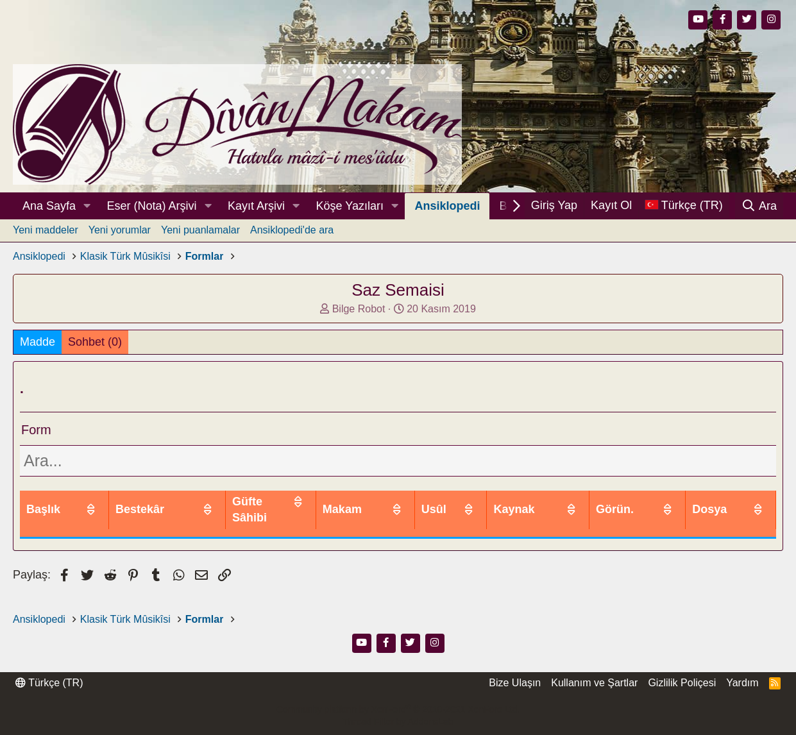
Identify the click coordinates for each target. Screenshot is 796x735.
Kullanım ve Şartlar (594, 682)
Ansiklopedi (447, 205)
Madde (37, 341)
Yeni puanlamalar (200, 229)
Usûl (504, 501)
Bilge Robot (358, 308)
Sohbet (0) (95, 341)
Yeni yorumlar (120, 229)
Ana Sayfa (49, 205)
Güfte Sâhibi (337, 501)
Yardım (742, 682)
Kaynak (574, 501)
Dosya (726, 501)
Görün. (653, 501)
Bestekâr (238, 501)
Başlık (43, 501)
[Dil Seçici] (683, 205)
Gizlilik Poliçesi (682, 682)
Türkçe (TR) (49, 682)
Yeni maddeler (45, 229)
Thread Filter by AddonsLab (398, 721)
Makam (433, 501)
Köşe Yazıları (350, 205)
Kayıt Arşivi (256, 205)
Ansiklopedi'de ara (292, 229)
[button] (87, 206)
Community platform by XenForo (398, 709)
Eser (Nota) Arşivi (152, 205)
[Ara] (759, 205)
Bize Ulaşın (515, 682)
